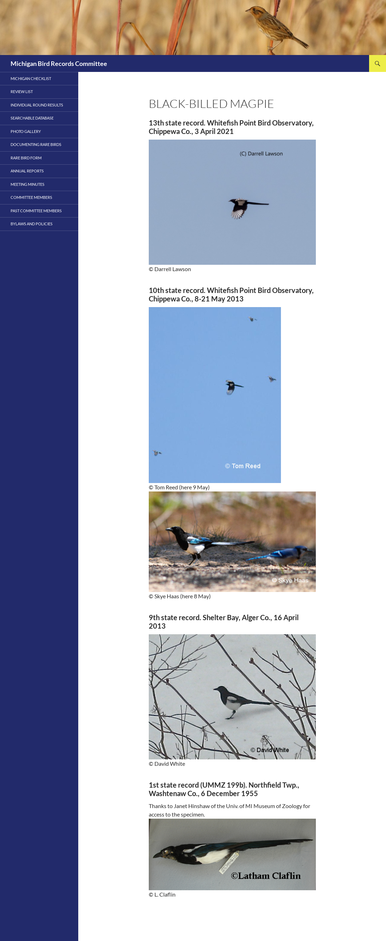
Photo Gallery (26, 131)
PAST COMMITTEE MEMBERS (36, 210)
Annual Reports (27, 171)
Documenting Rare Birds (36, 144)
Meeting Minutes (27, 184)
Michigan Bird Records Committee (59, 63)
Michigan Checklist (31, 78)
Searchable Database (32, 118)
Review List (22, 91)
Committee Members (31, 197)
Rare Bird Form (26, 157)
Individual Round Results (37, 105)
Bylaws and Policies (32, 223)
